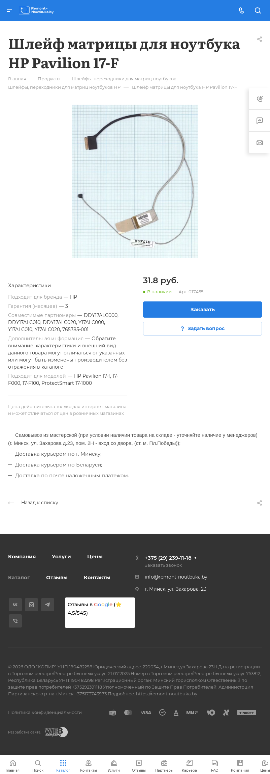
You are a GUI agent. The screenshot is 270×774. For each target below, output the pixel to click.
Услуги (61, 556)
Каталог (19, 577)
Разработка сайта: (24, 732)
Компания (22, 556)
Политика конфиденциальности (45, 712)
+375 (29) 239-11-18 (168, 558)
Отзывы (57, 577)
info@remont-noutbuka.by (176, 577)
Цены (95, 556)
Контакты (97, 577)
